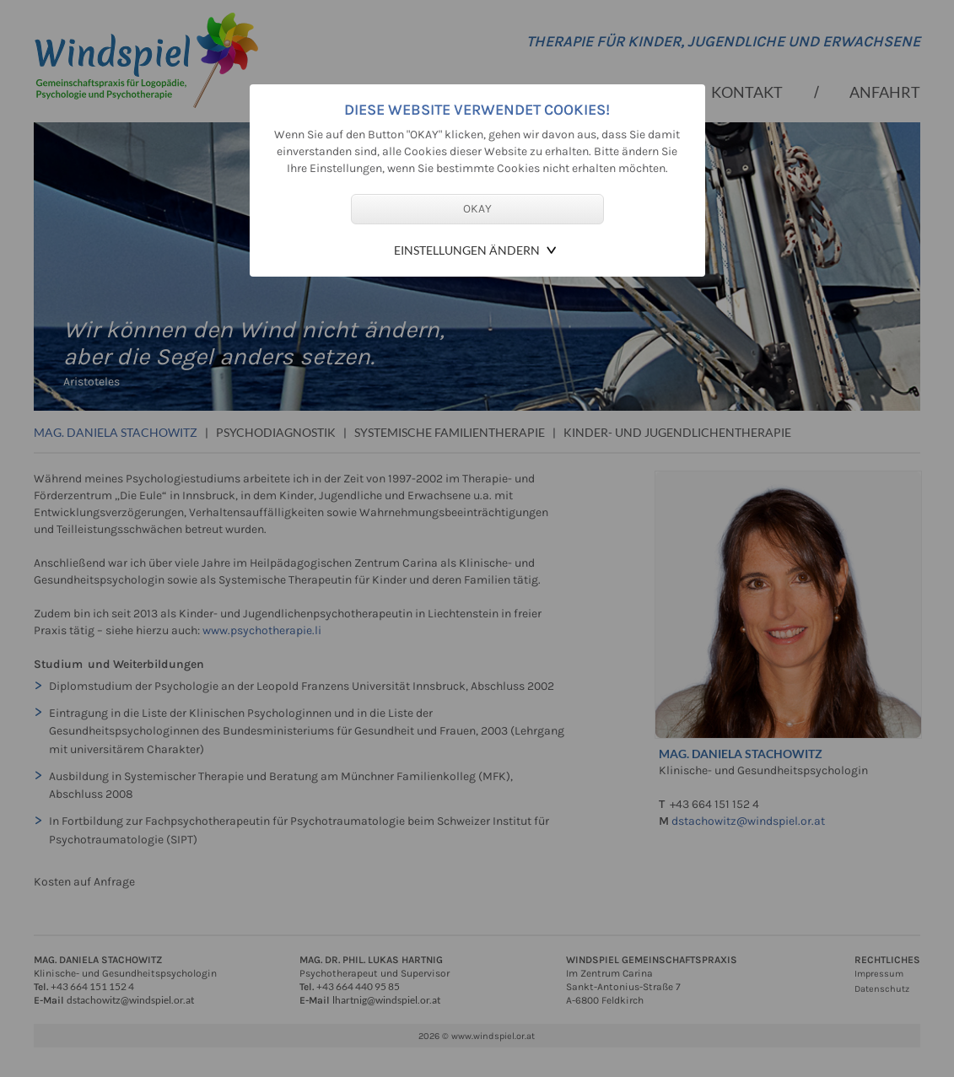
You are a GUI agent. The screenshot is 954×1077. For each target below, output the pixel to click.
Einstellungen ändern (467, 250)
